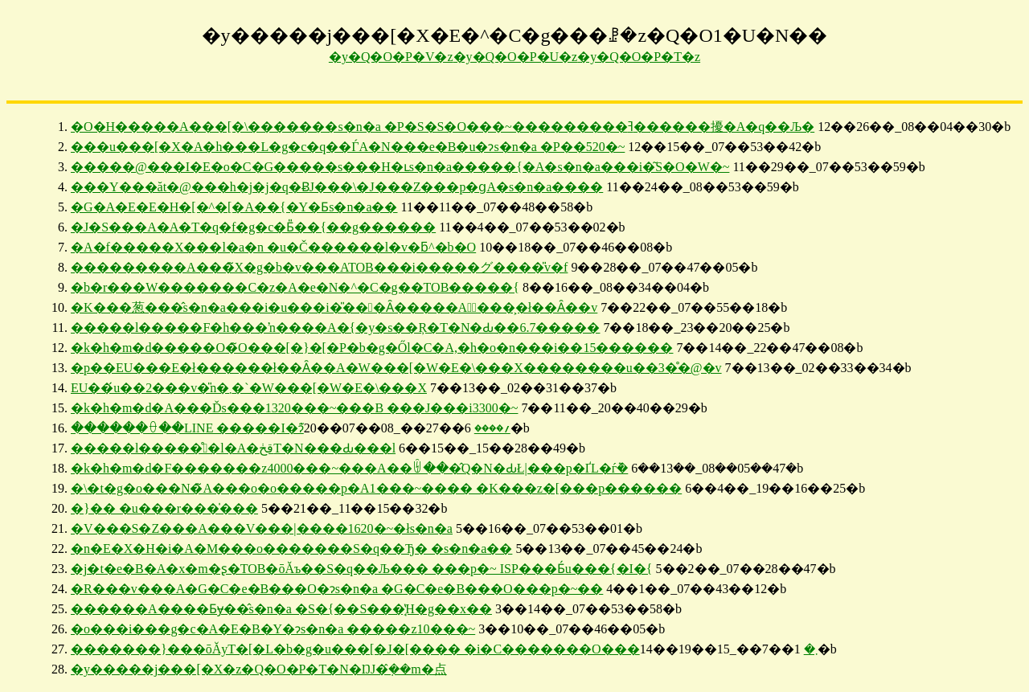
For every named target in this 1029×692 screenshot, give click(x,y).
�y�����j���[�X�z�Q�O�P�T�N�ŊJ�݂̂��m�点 (259, 669)
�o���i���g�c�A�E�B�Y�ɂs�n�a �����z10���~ (273, 629)
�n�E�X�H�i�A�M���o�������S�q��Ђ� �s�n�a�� (291, 548)
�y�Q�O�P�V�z (391, 56)
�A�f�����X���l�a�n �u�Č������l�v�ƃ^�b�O (273, 247)
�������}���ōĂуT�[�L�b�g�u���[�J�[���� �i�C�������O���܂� (444, 649)
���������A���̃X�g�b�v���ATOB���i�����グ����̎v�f (319, 267)
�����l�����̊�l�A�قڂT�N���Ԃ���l (233, 448)
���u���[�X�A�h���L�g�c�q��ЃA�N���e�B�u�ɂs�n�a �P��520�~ (348, 147)
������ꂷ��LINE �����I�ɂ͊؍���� (290, 428)
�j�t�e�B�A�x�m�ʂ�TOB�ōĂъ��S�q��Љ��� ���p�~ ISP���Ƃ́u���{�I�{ (362, 568)
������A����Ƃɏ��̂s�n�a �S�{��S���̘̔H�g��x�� (281, 609)
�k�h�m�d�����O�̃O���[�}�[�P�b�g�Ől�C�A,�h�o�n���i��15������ (372, 347)
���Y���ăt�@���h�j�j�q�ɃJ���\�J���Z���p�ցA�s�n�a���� (337, 187)
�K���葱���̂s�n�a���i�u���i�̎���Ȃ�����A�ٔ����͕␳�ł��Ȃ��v (334, 307)
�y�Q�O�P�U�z (515, 56)
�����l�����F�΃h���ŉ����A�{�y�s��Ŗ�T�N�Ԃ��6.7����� (335, 327)
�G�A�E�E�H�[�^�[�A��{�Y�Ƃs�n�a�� (234, 207)
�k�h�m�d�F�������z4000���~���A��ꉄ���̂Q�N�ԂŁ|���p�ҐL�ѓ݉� (349, 468)
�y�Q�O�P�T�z (638, 56)
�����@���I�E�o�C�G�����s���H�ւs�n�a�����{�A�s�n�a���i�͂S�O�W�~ (400, 167)
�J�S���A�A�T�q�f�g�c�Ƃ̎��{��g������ (253, 227)
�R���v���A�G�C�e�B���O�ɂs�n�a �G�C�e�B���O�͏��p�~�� (337, 589)
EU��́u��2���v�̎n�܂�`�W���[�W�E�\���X (249, 388)
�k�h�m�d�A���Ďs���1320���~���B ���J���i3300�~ (294, 408)
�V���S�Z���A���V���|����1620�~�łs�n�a (262, 528)
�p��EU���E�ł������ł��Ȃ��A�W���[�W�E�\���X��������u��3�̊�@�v (396, 368)
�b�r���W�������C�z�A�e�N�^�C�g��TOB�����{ (295, 287)
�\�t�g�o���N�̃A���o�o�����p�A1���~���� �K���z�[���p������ (376, 488)
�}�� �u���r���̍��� (164, 508)
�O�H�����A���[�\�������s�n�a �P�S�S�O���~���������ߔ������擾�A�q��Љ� (442, 126)
